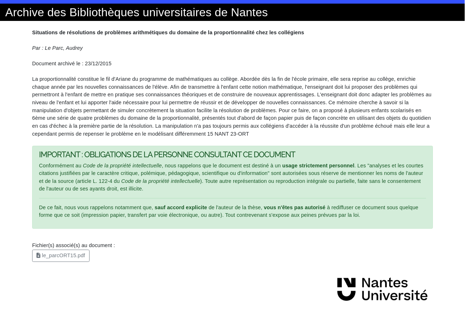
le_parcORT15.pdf (60, 255)
